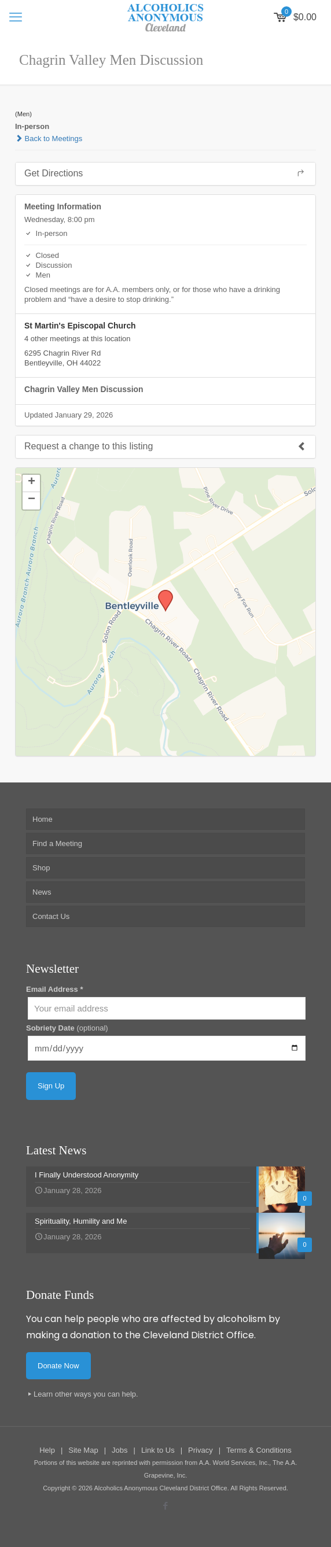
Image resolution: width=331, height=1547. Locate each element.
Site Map (83, 1450)
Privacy (200, 1450)
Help (47, 1450)
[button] (161, 593)
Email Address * (54, 989)
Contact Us (50, 916)
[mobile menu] (15, 17)
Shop (41, 867)
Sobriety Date (67, 1028)
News (42, 892)
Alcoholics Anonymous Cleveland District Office (160, 1488)
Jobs (119, 1450)
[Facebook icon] (165, 1506)
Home (42, 819)
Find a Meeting (57, 843)
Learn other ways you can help (85, 1394)
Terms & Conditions (259, 1450)
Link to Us (158, 1450)
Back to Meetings (48, 138)
